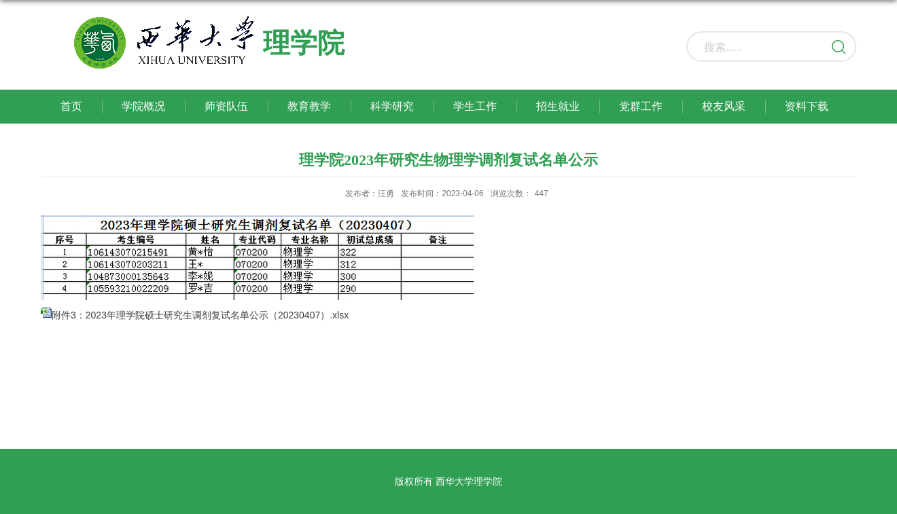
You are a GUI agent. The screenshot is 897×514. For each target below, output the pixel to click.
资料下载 (806, 106)
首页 (71, 106)
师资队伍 (226, 106)
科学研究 (392, 106)
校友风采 (723, 106)
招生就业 (558, 106)
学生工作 (475, 106)
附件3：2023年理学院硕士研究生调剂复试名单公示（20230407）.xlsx (200, 315)
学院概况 (143, 106)
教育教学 (309, 106)
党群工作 (641, 106)
